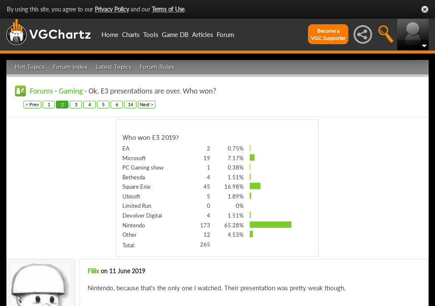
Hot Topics (30, 67)
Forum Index (70, 67)
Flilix (93, 271)
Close (424, 9)
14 (130, 104)
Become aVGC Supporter (328, 34)
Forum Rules (157, 67)
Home (110, 34)
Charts (131, 34)
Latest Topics (113, 67)
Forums (41, 91)
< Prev (32, 104)
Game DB (175, 34)
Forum (225, 34)
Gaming (70, 91)
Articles (202, 34)
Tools (150, 34)
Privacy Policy (112, 9)
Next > (146, 104)
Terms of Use (168, 9)
